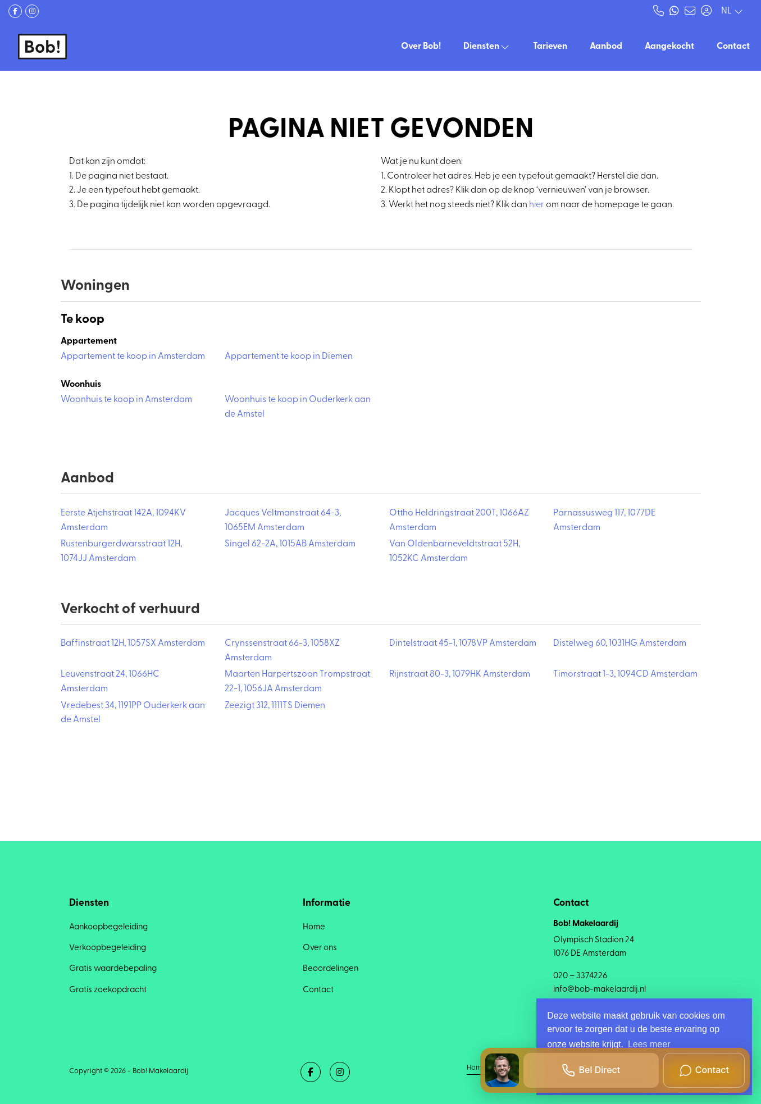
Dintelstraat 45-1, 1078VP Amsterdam (462, 643)
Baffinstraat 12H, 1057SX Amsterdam (133, 643)
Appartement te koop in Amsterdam (133, 356)
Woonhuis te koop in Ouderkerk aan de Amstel (298, 407)
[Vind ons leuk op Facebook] (15, 11)
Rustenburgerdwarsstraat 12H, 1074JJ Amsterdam (121, 551)
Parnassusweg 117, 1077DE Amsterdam (604, 520)
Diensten (487, 46)
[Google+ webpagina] (32, 11)
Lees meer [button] (649, 1044)
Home (476, 1067)
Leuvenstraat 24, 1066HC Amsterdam (110, 682)
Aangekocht (669, 46)
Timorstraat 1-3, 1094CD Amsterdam (625, 674)
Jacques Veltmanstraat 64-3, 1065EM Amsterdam (283, 520)
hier (536, 204)
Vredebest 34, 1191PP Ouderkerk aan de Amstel (133, 713)
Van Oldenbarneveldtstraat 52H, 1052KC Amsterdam (454, 551)
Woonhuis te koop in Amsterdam (126, 399)
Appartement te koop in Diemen (289, 356)
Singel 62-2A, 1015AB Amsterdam (290, 544)
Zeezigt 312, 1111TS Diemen (275, 705)
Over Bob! (421, 46)
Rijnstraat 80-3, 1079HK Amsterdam (459, 674)
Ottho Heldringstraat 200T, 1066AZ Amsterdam (459, 520)
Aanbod (606, 46)
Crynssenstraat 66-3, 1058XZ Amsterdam (282, 651)
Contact (733, 46)
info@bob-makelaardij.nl (599, 990)
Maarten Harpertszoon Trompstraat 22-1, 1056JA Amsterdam (297, 682)
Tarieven (550, 46)
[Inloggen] (706, 11)
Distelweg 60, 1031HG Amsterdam (619, 643)
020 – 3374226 (580, 976)
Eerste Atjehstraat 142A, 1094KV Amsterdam (123, 520)
